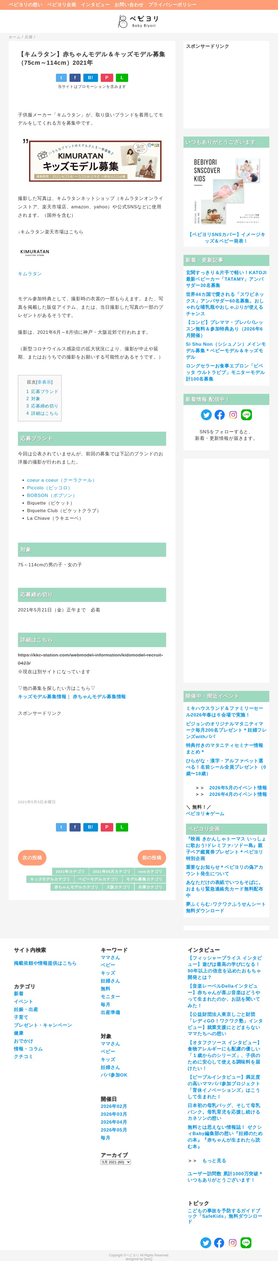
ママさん (110, 957)
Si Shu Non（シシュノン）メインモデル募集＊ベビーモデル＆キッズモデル (226, 351)
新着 (19, 993)
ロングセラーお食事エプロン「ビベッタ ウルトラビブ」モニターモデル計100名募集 (225, 372)
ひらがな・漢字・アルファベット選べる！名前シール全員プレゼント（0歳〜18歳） (226, 767)
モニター (110, 996)
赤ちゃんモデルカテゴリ (76, 887)
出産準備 (110, 1012)
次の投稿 (32, 857)
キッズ (108, 973)
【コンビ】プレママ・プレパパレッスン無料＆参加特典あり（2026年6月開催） (225, 329)
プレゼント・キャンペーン (43, 1025)
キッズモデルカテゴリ (50, 879)
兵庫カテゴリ (150, 887)
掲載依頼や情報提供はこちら (45, 963)
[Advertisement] (92, 755)
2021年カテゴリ (70, 872)
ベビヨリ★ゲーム (205, 813)
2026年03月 (114, 1114)
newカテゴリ (150, 872)
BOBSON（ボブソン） (52, 495)
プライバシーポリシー (172, 4)
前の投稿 (152, 857)
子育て (21, 1017)
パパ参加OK (114, 1075)
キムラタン (30, 273)
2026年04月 (114, 1122)
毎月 (105, 1004)
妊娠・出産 (26, 1009)
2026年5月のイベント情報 (238, 787)
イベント (23, 1001)
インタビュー (95, 4)
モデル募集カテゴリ (144, 879)
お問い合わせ (129, 4)
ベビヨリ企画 (61, 4)
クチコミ (23, 1056)
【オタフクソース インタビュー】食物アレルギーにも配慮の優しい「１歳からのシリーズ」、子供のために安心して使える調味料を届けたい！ (225, 1055)
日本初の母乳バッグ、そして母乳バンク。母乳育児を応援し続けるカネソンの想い (224, 1112)
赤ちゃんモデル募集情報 (99, 696)
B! (90, 77)
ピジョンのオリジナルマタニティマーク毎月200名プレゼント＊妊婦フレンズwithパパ (226, 730)
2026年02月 (114, 1106)
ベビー (108, 965)
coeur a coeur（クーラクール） (62, 480)
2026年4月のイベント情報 (238, 794)
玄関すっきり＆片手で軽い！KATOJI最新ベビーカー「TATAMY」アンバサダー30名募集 (226, 279)
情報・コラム (28, 1049)
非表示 (44, 381)
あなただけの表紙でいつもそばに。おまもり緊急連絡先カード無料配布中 (225, 889)
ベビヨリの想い (26, 4)
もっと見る (214, 1160)
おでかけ (23, 1041)
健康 (19, 1033)
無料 (105, 988)
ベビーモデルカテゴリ (98, 879)
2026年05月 (114, 1130)
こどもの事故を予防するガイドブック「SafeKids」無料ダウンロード (225, 1216)
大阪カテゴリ (118, 887)
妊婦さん (110, 981)
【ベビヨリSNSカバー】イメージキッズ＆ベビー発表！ (226, 238)
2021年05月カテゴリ (112, 872)
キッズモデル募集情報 (42, 696)
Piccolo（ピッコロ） (50, 487)
